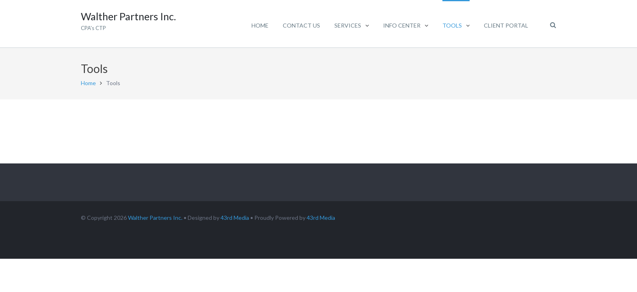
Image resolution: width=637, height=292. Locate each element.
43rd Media (235, 217)
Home (88, 82)
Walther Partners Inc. (155, 217)
